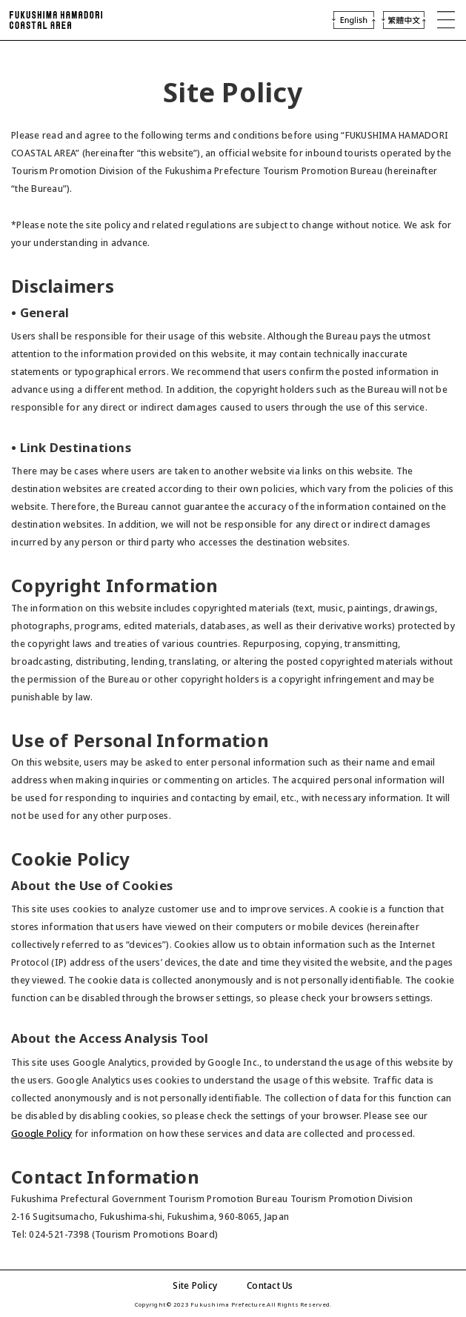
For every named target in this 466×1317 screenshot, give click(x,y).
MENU (446, 20)
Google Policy (41, 1133)
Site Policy (195, 1285)
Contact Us (270, 1285)
